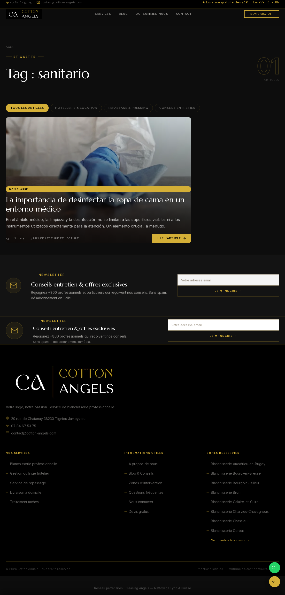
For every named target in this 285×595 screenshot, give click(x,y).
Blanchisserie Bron (225, 492)
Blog (123, 13)
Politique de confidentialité (248, 569)
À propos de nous (143, 464)
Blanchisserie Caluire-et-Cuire (235, 502)
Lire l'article (171, 238)
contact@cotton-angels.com (60, 2)
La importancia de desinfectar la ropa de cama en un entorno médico (95, 204)
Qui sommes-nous (152, 13)
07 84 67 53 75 (19, 2)
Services (103, 13)
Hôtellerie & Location (76, 108)
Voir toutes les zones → (230, 540)
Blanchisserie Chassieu (229, 521)
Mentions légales (210, 569)
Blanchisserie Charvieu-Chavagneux (240, 511)
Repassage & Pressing (128, 108)
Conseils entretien (177, 108)
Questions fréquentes (146, 492)
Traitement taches (24, 502)
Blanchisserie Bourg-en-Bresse (236, 473)
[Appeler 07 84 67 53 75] (274, 581)
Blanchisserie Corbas (228, 531)
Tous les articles (27, 108)
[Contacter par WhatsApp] (274, 567)
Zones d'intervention (145, 483)
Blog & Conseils (141, 473)
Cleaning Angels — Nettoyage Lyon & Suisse (158, 588)
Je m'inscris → (228, 292)
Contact (184, 13)
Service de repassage (28, 483)
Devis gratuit (261, 14)
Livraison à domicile (25, 492)
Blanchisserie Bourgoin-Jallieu (235, 483)
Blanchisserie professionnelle (33, 464)
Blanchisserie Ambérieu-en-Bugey (238, 464)
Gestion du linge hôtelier (29, 473)
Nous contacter (141, 502)
